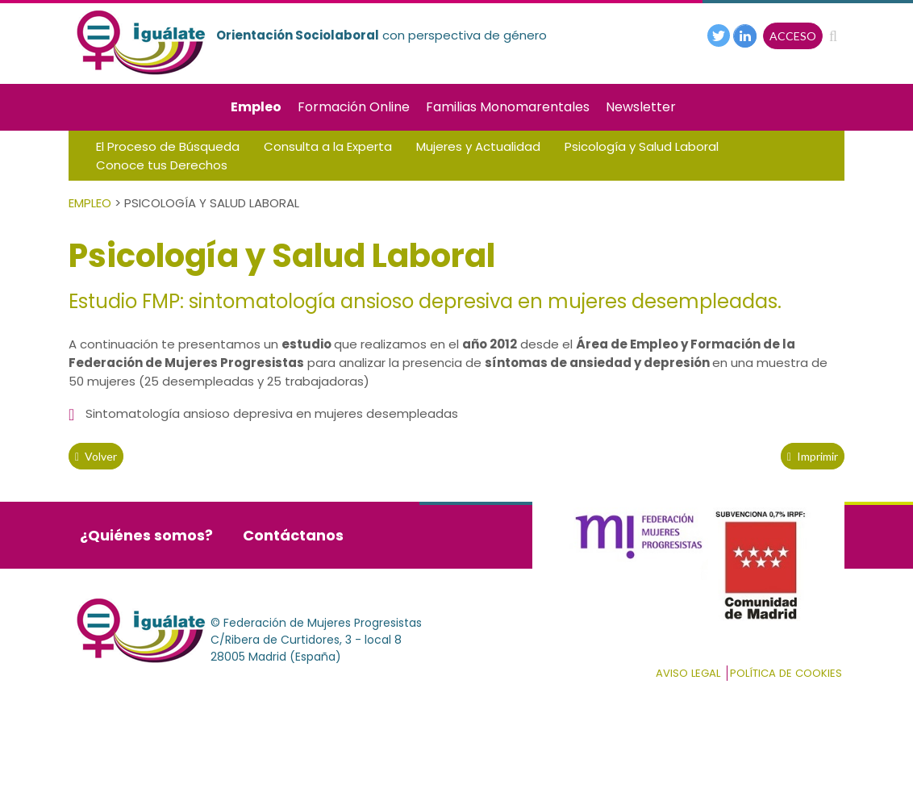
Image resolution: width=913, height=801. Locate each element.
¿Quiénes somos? (146, 535)
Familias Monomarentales (508, 107)
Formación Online (354, 107)
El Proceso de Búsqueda (168, 146)
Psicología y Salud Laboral (642, 146)
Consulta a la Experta (328, 146)
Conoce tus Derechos (161, 164)
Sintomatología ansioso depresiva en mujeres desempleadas (271, 413)
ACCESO (792, 36)
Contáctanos (293, 535)
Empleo (256, 107)
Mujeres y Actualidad (478, 146)
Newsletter (641, 107)
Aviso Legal (688, 673)
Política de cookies (786, 673)
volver (96, 456)
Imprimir (812, 456)
